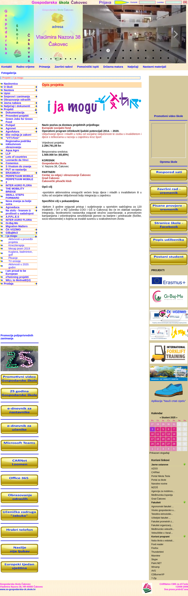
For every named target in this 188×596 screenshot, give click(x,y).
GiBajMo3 (12, 232)
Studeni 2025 (168, 417)
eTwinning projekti (17, 276)
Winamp (155, 567)
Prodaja (8, 283)
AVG (153, 570)
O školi (8, 86)
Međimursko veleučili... (162, 529)
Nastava (9, 90)
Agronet (11, 128)
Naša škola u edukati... (162, 540)
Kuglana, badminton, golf (20, 253)
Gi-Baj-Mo (12, 223)
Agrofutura (12, 131)
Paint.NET (156, 563)
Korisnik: (134, 2)
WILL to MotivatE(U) (18, 280)
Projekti (6, 78)
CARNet (155, 472)
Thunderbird (157, 552)
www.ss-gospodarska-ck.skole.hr (18, 589)
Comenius (12, 163)
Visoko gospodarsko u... (163, 510)
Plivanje (13, 257)
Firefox (154, 548)
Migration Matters (17, 226)
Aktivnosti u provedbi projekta (20, 241)
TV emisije (14, 261)
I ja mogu (18, 78)
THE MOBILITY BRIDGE (15, 190)
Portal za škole (158, 480)
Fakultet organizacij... (162, 525)
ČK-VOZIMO (13, 229)
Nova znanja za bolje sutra (18, 203)
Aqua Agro (12, 150)
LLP (8, 153)
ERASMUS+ (13, 172)
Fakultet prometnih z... (162, 521)
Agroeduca (12, 207)
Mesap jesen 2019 (19, 248)
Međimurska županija (162, 495)
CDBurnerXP (157, 574)
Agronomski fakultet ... (162, 506)
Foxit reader (157, 544)
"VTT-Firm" (13, 137)
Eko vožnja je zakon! (18, 134)
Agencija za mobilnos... (162, 491)
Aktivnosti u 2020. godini (18, 266)
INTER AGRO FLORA (19, 185)
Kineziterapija (16, 245)
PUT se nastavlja (16, 169)
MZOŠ (154, 487)
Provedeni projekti (17, 115)
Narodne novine (159, 483)
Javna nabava (12, 102)
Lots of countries (16, 156)
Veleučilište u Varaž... (162, 533)
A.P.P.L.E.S (12, 216)
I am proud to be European (16, 272)
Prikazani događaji (159, 452)
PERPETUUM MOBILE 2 (19, 181)
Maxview (155, 555)
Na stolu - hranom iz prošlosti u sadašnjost (20, 212)
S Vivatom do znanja (18, 166)
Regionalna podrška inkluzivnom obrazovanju (18, 144)
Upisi (7, 93)
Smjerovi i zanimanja (17, 96)
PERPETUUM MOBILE (19, 175)
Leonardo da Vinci (17, 159)
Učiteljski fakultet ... (161, 517)
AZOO (154, 468)
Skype (154, 559)
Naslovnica (11, 83)
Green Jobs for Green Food (19, 120)
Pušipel (10, 125)
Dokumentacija (15, 112)
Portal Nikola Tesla (160, 476)
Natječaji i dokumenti (17, 106)
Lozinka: (160, 2)
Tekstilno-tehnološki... (162, 514)
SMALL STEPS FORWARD (15, 196)
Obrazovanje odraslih (17, 99)
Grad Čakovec (158, 498)
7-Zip (153, 578)
